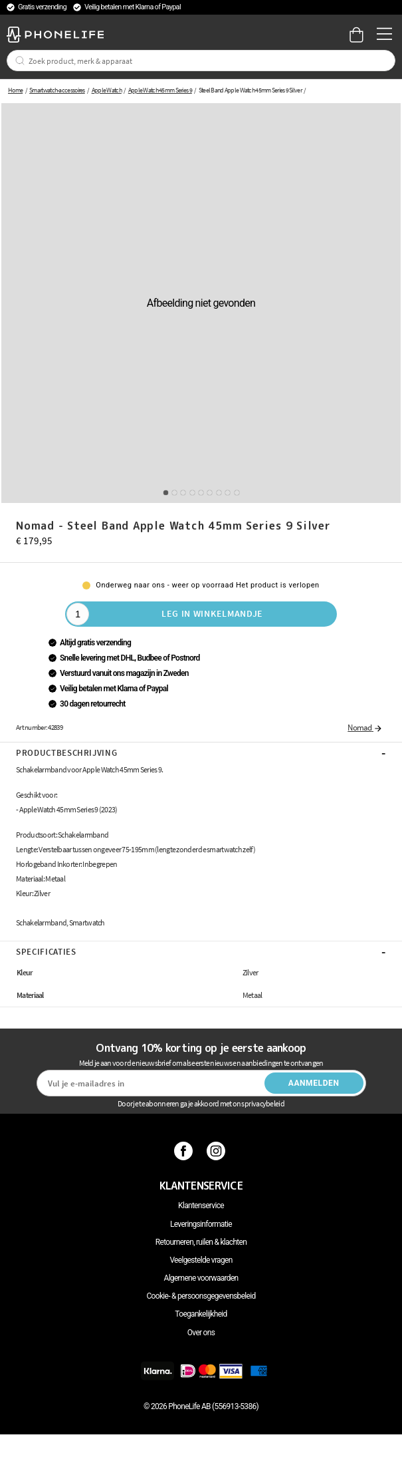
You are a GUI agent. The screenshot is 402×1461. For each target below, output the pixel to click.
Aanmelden (314, 1083)
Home (15, 90)
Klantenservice (201, 1205)
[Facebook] (185, 1151)
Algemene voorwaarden (201, 1278)
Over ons (201, 1332)
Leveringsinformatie (201, 1224)
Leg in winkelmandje (212, 613)
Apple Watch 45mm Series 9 (160, 90)
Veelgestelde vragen (200, 1260)
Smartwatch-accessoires (57, 90)
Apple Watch (107, 90)
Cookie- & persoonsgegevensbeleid (201, 1296)
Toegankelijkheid (201, 1314)
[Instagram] (218, 1151)
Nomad (365, 727)
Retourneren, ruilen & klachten (201, 1242)
